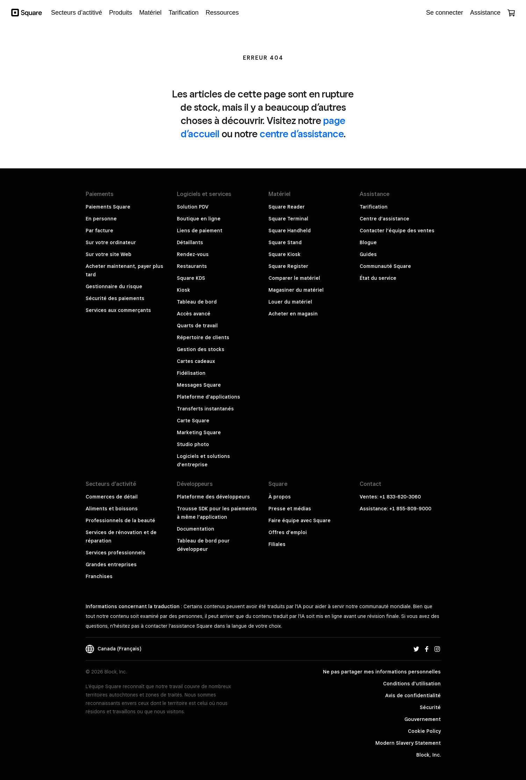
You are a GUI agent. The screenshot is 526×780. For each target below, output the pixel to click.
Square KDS (191, 278)
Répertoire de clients (203, 337)
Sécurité (430, 707)
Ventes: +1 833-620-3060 (390, 497)
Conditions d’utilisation (412, 683)
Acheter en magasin (293, 313)
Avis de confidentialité (413, 695)
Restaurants (192, 266)
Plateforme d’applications (208, 397)
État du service (378, 278)
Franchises (99, 576)
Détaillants (190, 242)
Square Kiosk (284, 254)
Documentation (195, 529)
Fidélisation (191, 373)
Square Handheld (289, 230)
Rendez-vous (193, 254)
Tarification (374, 207)
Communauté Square (385, 266)
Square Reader (286, 207)
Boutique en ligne (199, 218)
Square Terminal (288, 218)
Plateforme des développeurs (213, 497)
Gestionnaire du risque (114, 286)
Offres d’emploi (287, 532)
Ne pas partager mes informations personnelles (382, 672)
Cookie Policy (424, 731)
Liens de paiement (199, 230)
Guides (368, 254)
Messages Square (199, 385)
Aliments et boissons (112, 508)
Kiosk (183, 290)
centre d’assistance (302, 133)
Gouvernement (422, 719)
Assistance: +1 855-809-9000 (395, 508)
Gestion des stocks (200, 349)
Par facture (99, 230)
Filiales (277, 544)
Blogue (368, 242)
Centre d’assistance (384, 218)
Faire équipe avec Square (299, 520)
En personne (101, 218)
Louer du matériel (290, 302)
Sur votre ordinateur (111, 242)
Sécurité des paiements (115, 298)
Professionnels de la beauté (120, 520)
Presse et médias (289, 508)
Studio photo (193, 444)
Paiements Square (108, 207)
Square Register (288, 266)
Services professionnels (115, 552)
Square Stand (285, 242)
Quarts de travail (197, 325)
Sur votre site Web (108, 254)
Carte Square (193, 420)
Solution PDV (192, 207)
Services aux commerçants (118, 310)
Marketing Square (199, 432)
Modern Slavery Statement (408, 743)
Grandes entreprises (111, 564)
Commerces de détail (112, 497)
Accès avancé (193, 313)
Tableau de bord (197, 302)
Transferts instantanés (205, 408)
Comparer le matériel (294, 278)
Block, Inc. (428, 755)
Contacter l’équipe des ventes (397, 230)
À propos (279, 497)
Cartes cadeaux (196, 361)
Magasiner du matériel (296, 290)
